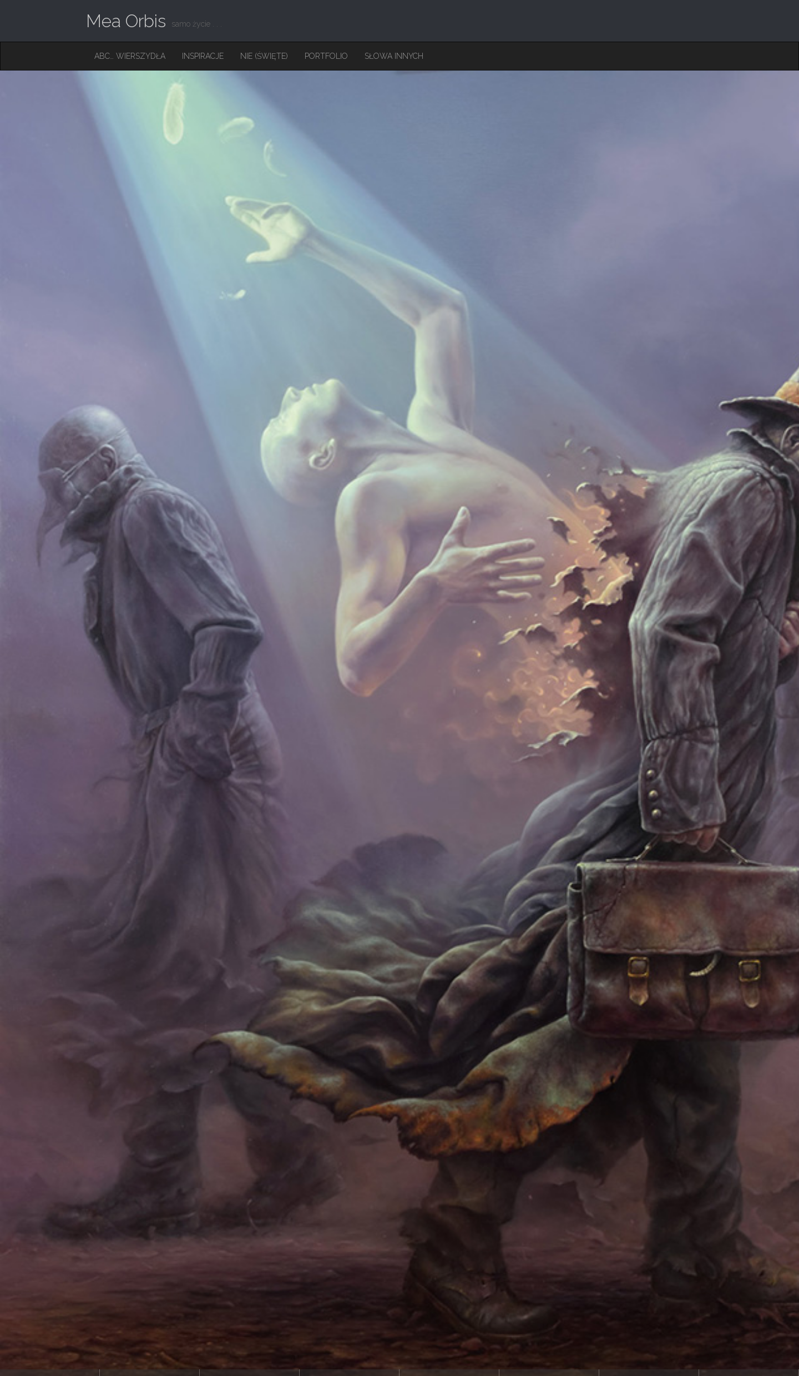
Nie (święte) (264, 56)
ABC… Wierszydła (129, 56)
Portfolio (326, 56)
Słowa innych (394, 56)
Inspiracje (203, 56)
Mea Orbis (126, 21)
